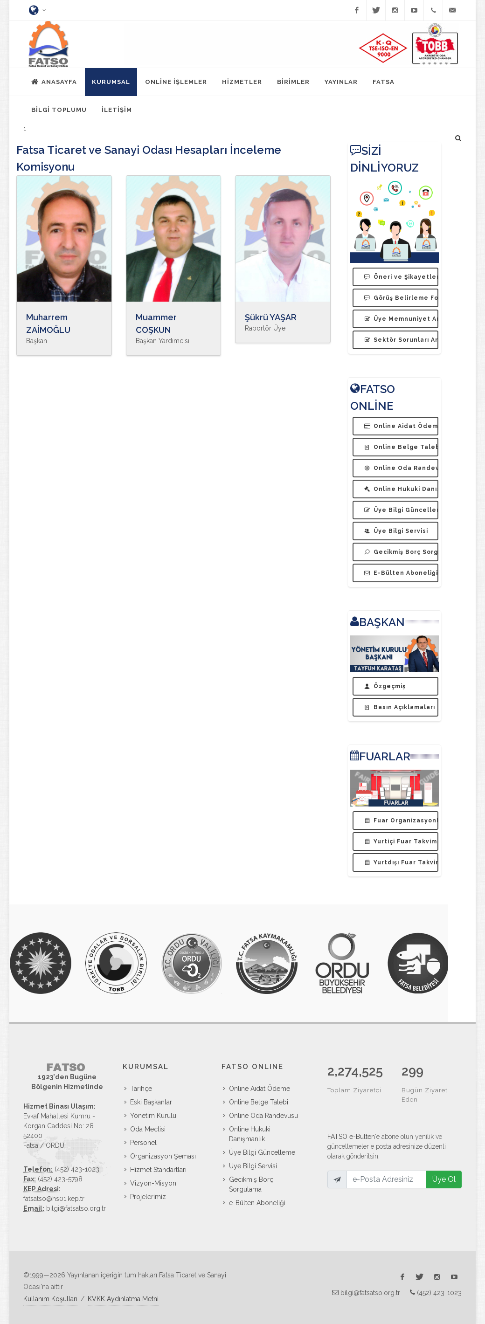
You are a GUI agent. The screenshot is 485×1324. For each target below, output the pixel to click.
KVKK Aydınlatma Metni (123, 1299)
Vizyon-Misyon (153, 1183)
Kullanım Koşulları (50, 1299)
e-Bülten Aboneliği (257, 1203)
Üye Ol (444, 1159)
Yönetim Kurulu (153, 1115)
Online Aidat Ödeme (259, 1088)
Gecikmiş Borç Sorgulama (251, 1184)
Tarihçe (141, 1088)
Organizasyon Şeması (163, 1156)
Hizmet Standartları (158, 1169)
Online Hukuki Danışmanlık (249, 1134)
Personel (143, 1142)
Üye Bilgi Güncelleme (262, 1152)
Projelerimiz (148, 1196)
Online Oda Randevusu (263, 1115)
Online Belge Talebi (258, 1102)
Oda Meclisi (148, 1129)
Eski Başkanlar (151, 1102)
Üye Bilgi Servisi (253, 1166)
